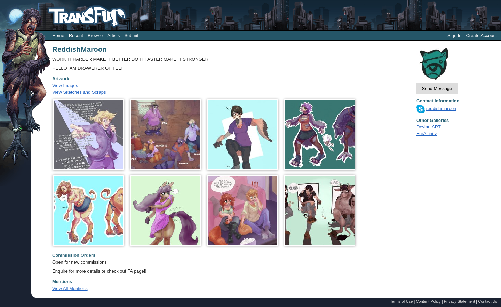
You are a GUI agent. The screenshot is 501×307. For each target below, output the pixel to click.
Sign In (454, 35)
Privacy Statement (459, 301)
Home (58, 35)
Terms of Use (401, 301)
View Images (65, 85)
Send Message (437, 88)
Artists (113, 35)
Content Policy (428, 301)
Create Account (481, 35)
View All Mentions (70, 288)
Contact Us (487, 301)
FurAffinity (426, 133)
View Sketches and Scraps (79, 92)
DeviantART (428, 127)
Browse (95, 35)
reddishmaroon (441, 108)
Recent (76, 35)
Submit (131, 35)
